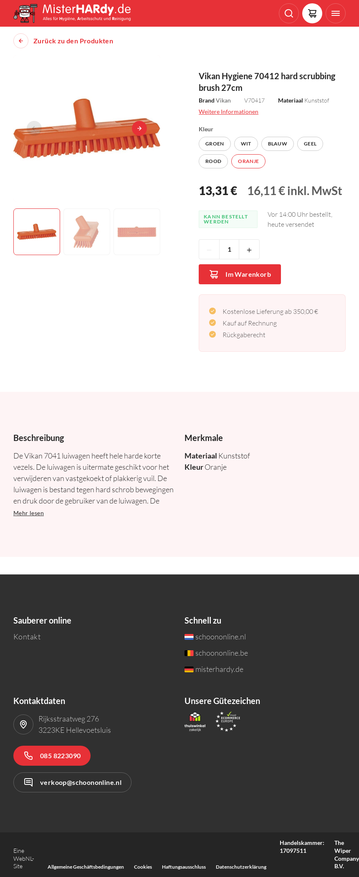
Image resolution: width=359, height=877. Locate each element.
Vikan (223, 100)
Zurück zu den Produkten (73, 41)
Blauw (278, 143)
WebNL (22, 858)
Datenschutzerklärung (241, 867)
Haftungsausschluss (184, 867)
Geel (310, 143)
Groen (214, 143)
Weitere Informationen (228, 111)
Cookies (143, 867)
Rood (213, 161)
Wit (246, 143)
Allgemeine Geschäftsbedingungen (86, 867)
